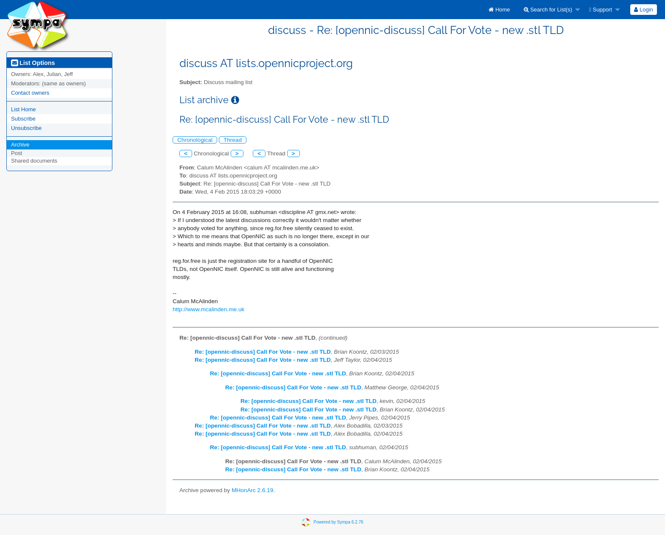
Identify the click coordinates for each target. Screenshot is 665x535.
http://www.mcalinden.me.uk (208, 309)
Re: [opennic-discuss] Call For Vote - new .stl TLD (263, 352)
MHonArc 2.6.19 (252, 490)
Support (600, 9)
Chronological (194, 140)
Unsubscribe (26, 128)
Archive (20, 144)
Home (499, 9)
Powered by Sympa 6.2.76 (338, 522)
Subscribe (23, 118)
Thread (233, 140)
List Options (33, 62)
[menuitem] (499, 9)
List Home (23, 109)
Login (643, 9)
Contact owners (30, 93)
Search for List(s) (548, 9)
